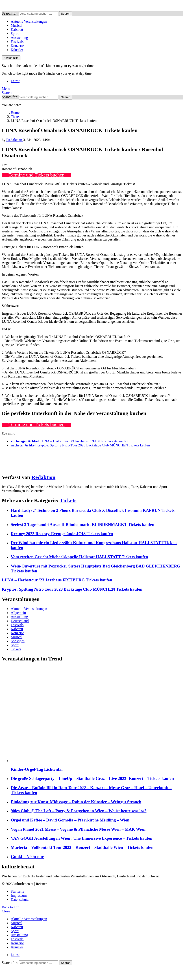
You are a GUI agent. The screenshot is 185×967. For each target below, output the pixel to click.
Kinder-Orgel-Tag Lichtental (37, 769)
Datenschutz (19, 899)
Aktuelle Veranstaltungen (29, 21)
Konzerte (17, 46)
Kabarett (17, 29)
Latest (15, 81)
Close (6, 911)
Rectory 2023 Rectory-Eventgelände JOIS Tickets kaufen (62, 533)
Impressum (19, 895)
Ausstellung (19, 38)
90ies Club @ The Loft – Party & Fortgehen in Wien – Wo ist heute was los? (78, 810)
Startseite (17, 891)
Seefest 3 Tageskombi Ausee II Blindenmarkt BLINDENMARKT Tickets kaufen (82, 524)
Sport (15, 33)
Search (65, 13)
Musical (16, 25)
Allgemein (18, 613)
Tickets (68, 500)
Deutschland (20, 621)
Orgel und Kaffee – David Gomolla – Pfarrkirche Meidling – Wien (70, 820)
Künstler (17, 50)
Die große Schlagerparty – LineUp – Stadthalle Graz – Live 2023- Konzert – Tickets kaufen (92, 778)
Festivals (17, 42)
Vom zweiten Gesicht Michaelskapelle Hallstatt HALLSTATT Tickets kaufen (79, 556)
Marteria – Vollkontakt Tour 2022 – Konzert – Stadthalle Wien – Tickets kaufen (82, 847)
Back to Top (10, 907)
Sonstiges (17, 641)
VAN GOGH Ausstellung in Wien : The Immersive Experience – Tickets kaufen (81, 838)
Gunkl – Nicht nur (27, 856)
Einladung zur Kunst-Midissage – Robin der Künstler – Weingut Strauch (76, 801)
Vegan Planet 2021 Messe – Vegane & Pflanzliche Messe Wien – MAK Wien (78, 829)
